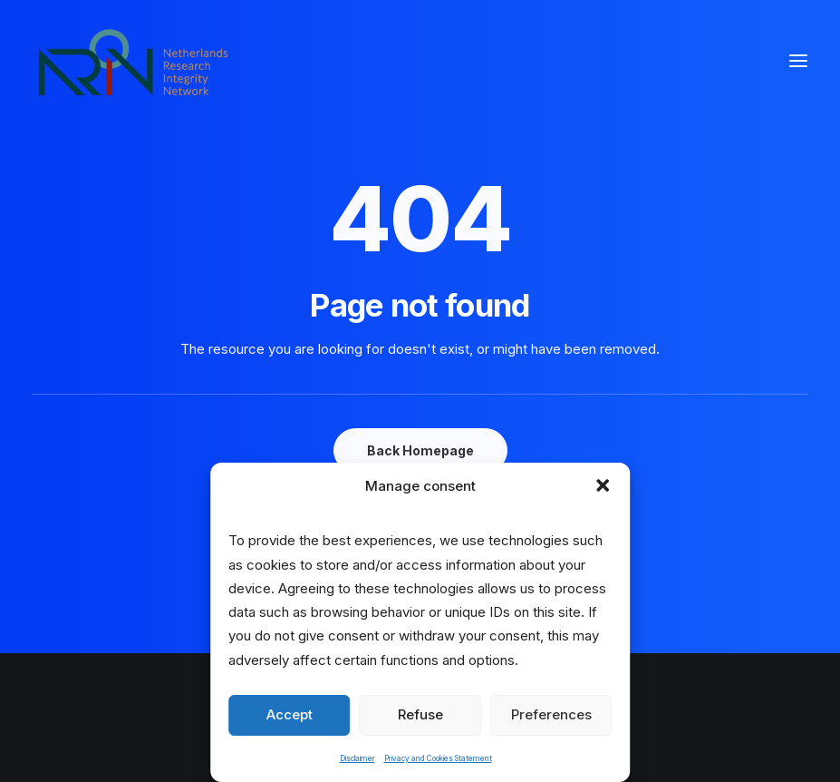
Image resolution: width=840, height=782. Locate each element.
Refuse (420, 714)
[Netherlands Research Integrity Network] (133, 60)
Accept (289, 714)
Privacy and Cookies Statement (438, 758)
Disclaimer (357, 758)
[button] (603, 485)
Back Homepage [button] (420, 450)
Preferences (551, 714)
